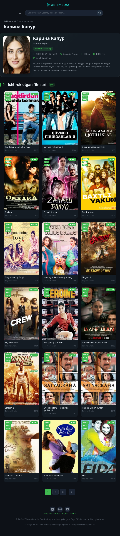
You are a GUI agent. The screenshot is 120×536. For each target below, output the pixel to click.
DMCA (73, 513)
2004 (113, 479)
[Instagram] (60, 509)
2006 (36, 215)
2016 (74, 215)
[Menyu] (20, 13)
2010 (36, 150)
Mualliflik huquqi (52, 513)
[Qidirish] (99, 13)
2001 (74, 479)
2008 (74, 150)
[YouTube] (67, 509)
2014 (113, 215)
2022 (36, 479)
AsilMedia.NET (11, 21)
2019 (74, 281)
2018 (36, 281)
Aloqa (65, 513)
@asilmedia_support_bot (85, 524)
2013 (74, 413)
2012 (74, 346)
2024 (113, 281)
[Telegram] (52, 509)
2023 (113, 150)
